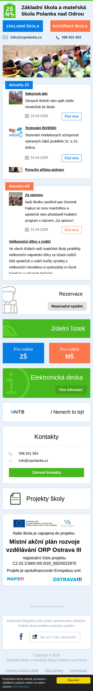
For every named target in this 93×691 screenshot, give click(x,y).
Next (84, 61)
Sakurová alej (36, 94)
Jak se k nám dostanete (57, 637)
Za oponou (34, 195)
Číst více (71, 116)
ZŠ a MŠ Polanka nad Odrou (9, 11)
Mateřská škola (70, 26)
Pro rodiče (23, 353)
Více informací (21, 687)
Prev (9, 61)
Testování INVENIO (40, 128)
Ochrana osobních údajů (22, 670)
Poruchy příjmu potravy (44, 170)
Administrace (78, 670)
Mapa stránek (54, 670)
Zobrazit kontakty (46, 472)
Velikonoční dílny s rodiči (30, 242)
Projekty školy (45, 498)
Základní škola (22, 26)
